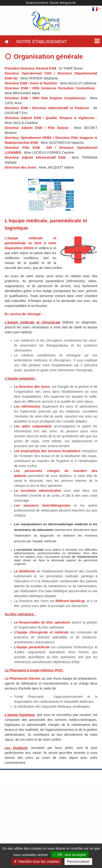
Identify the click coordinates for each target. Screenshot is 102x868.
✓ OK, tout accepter (69, 855)
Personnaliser (78, 862)
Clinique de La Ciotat (51, 791)
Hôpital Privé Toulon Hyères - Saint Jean (51, 831)
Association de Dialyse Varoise (51, 798)
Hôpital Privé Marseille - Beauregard (51, 778)
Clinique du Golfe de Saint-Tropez (51, 837)
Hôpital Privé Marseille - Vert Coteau (51, 785)
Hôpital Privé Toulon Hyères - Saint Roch (51, 824)
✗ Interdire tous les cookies (36, 862)
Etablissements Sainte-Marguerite (51, 2)
